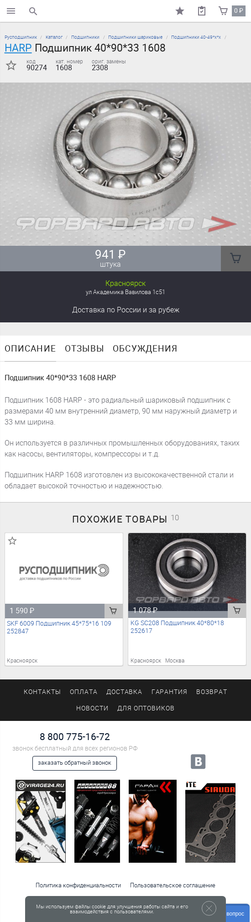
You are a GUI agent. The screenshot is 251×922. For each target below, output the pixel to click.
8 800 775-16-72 (75, 736)
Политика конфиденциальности (78, 885)
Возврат (211, 692)
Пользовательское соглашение (172, 885)
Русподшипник (21, 37)
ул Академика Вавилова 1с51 (125, 292)
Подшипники (85, 37)
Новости (92, 708)
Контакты (42, 692)
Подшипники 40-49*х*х (196, 37)
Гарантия (170, 692)
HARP (18, 47)
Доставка (125, 310)
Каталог (54, 37)
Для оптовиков (146, 708)
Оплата (84, 692)
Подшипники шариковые (135, 37)
